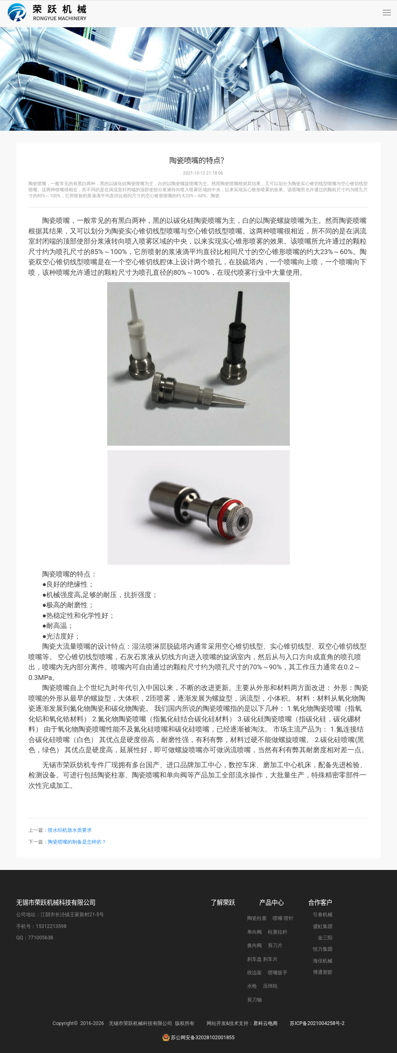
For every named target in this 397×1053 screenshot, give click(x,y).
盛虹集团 (322, 967)
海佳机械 (322, 1002)
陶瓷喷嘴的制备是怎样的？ (78, 842)
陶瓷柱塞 (257, 959)
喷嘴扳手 (277, 1014)
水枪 (252, 1027)
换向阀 (254, 987)
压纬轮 (270, 1027)
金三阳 (325, 979)
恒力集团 (322, 990)
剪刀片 (275, 987)
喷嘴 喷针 (283, 959)
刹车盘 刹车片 (262, 1000)
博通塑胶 (322, 1013)
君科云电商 (265, 1044)
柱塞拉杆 (277, 973)
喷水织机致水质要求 (70, 830)
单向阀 (254, 973)
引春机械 (322, 956)
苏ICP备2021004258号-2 (317, 1044)
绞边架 (254, 1014)
